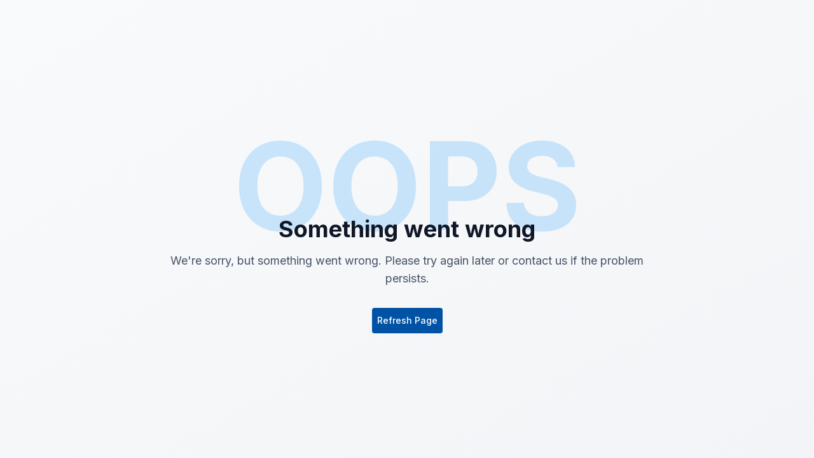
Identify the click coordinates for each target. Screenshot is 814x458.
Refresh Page (407, 320)
